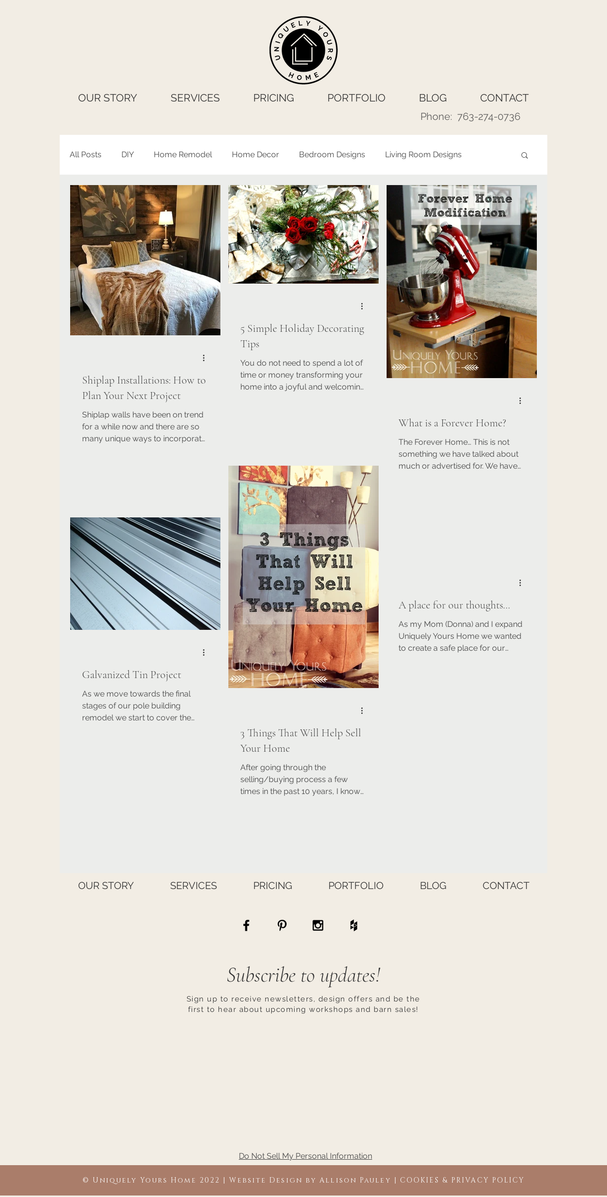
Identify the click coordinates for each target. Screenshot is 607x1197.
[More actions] (207, 358)
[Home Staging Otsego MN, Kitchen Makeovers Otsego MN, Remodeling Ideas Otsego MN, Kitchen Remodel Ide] (317, 925)
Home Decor (255, 154)
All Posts (85, 154)
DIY (127, 154)
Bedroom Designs (332, 154)
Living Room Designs (423, 154)
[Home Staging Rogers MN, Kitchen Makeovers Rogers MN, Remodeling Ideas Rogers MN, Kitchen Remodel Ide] (353, 925)
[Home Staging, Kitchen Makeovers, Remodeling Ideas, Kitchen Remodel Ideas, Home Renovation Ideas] (246, 925)
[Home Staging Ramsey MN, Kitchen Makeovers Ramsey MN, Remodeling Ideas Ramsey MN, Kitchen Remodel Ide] (282, 925)
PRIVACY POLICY (487, 1180)
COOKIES (419, 1180)
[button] (524, 156)
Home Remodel (183, 154)
